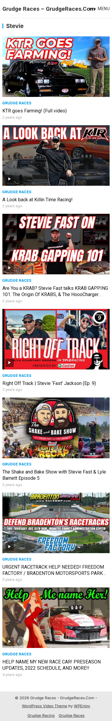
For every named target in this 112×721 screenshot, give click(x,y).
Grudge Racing (41, 715)
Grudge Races (17, 103)
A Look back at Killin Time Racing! (37, 199)
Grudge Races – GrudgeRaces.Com (48, 8)
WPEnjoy (82, 705)
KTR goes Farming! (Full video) (34, 111)
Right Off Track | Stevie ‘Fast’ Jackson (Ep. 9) (49, 383)
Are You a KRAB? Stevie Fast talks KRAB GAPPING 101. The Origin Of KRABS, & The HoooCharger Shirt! (55, 294)
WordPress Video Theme (44, 705)
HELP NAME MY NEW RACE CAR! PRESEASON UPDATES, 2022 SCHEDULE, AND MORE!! (51, 665)
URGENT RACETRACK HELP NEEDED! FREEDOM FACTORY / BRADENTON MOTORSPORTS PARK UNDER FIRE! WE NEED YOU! (53, 573)
